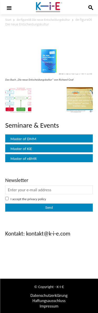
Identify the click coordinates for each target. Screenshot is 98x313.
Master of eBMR (23, 158)
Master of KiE (21, 148)
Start (8, 20)
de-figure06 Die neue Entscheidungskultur (43, 20)
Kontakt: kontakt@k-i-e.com (37, 233)
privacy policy (36, 199)
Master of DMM (23, 138)
